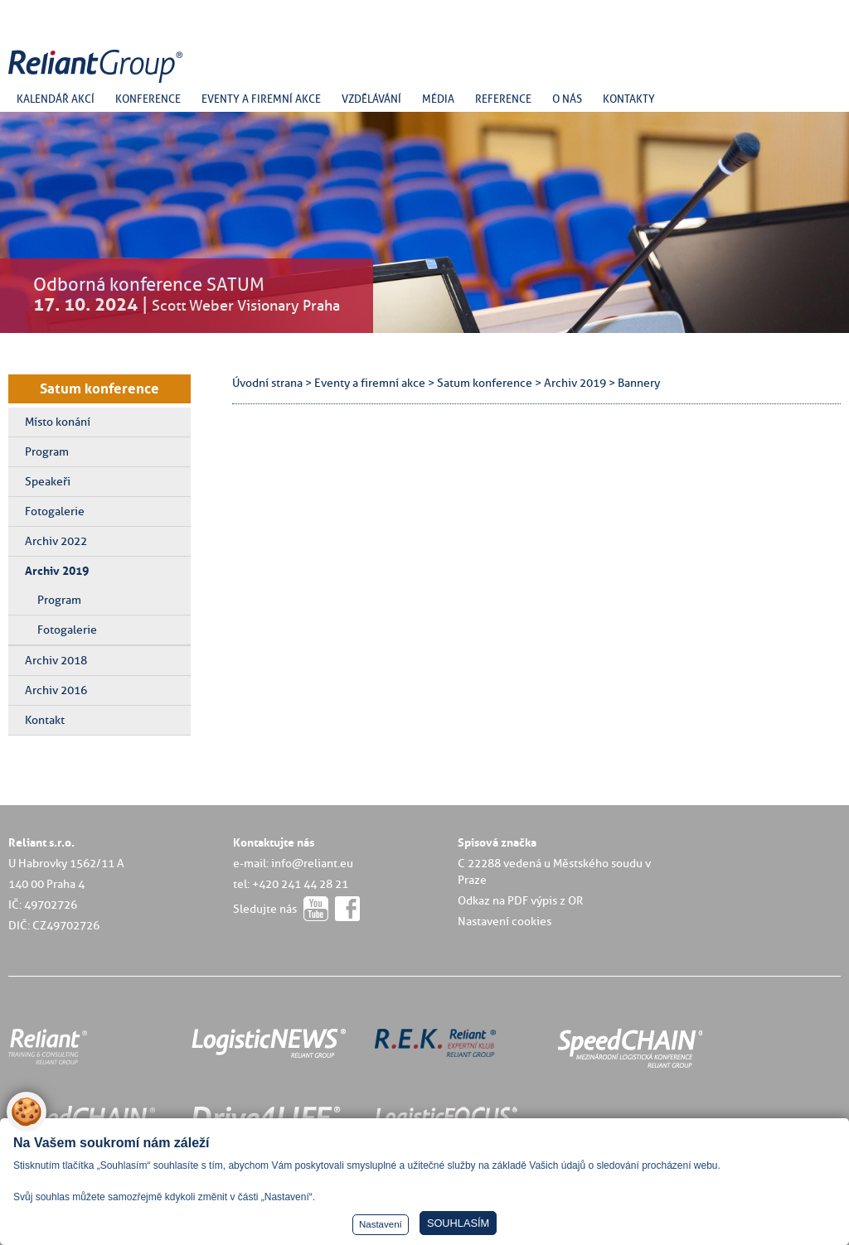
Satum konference (99, 388)
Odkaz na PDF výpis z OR (520, 900)
